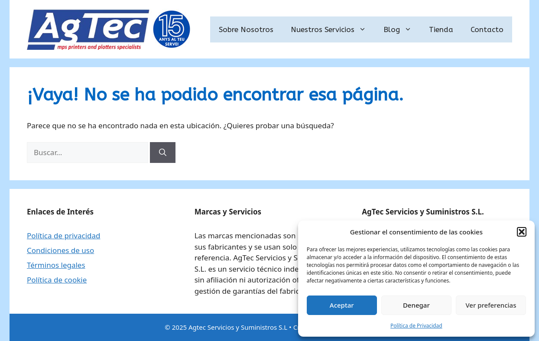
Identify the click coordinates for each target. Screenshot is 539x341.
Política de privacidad (63, 235)
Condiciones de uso (60, 250)
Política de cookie (57, 280)
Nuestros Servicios (333, 29)
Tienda (441, 29)
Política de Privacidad (416, 325)
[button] (521, 231)
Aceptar (342, 305)
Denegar (416, 305)
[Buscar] (162, 152)
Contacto (487, 29)
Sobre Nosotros (246, 29)
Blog (401, 29)
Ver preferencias (490, 305)
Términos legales (56, 265)
